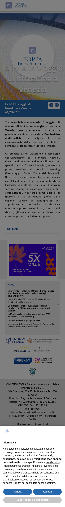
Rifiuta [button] (17, 491)
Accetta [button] (47, 491)
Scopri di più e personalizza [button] (32, 499)
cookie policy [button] (53, 462)
